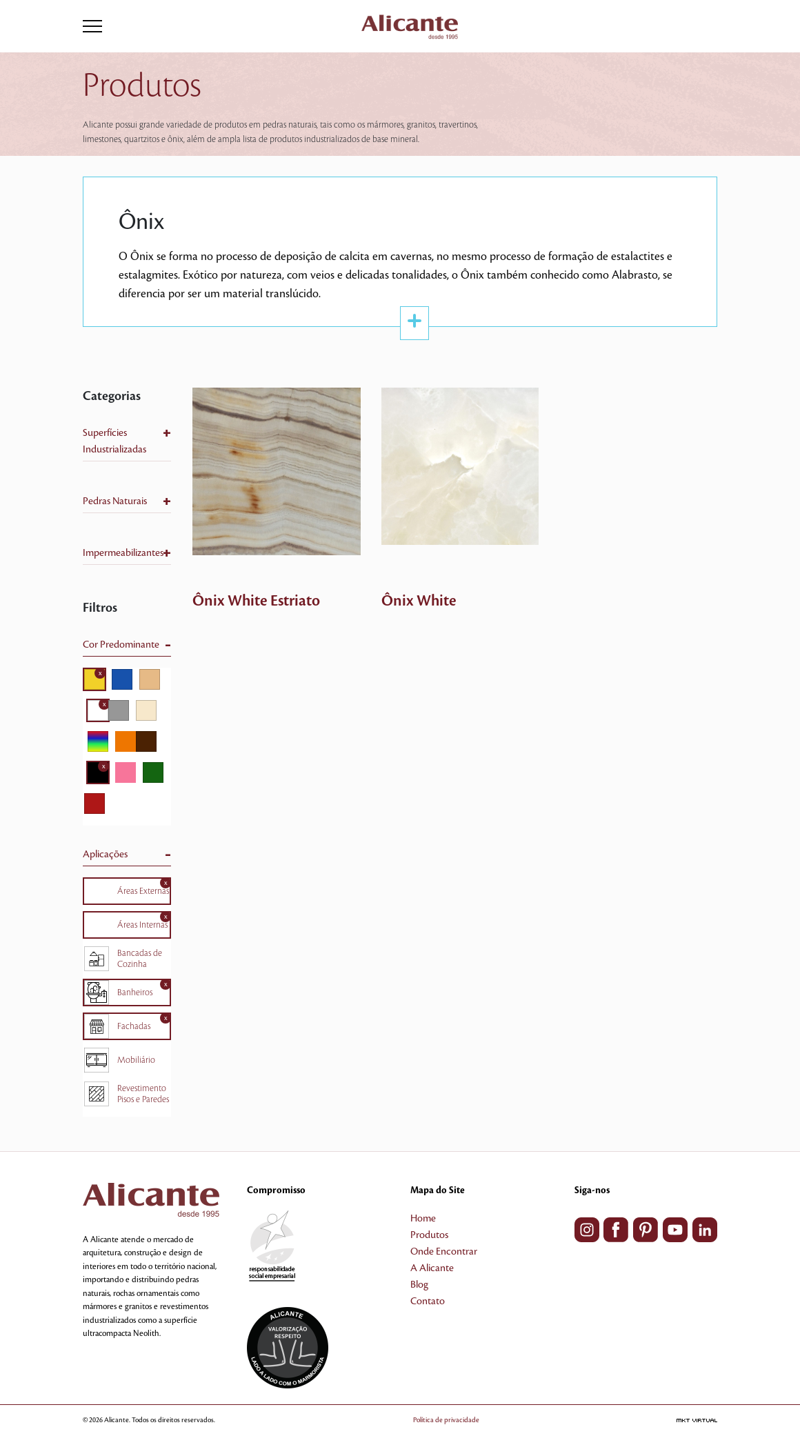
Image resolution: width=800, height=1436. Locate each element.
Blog (419, 1284)
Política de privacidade (446, 1420)
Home (423, 1218)
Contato (427, 1301)
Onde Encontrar (443, 1251)
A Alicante (432, 1268)
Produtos (429, 1235)
